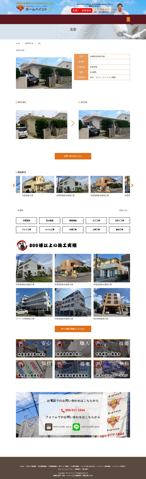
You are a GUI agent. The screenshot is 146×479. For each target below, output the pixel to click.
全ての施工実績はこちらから (73, 329)
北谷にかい (123, 210)
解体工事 (119, 230)
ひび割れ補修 (74, 466)
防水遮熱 (49, 221)
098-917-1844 (75, 410)
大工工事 (96, 221)
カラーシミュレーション (65, 469)
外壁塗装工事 (29, 43)
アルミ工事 (26, 230)
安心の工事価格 (80, 17)
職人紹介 (85, 469)
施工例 (62, 17)
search (128, 17)
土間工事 (96, 230)
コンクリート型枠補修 (103, 466)
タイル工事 (49, 230)
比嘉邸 (20, 210)
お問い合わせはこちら (73, 156)
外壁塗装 (26, 221)
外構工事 (73, 230)
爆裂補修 (73, 221)
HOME (25, 17)
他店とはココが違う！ (43, 17)
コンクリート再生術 (118, 466)
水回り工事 (119, 221)
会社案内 (99, 17)
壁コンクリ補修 (63, 466)
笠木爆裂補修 (42, 466)
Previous (14, 186)
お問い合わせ (117, 17)
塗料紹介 (78, 469)
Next (132, 186)
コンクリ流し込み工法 (87, 466)
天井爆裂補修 (52, 466)
